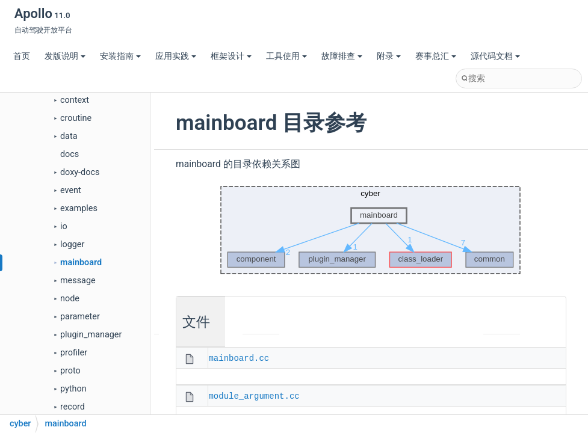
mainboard (81, 262)
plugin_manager (91, 335)
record (72, 407)
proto (70, 371)
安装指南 (120, 56)
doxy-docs (79, 172)
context (74, 100)
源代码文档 (495, 56)
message (78, 280)
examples (78, 208)
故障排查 (341, 56)
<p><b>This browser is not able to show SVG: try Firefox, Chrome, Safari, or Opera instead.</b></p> (370, 230)
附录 (389, 56)
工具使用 (286, 56)
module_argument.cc (253, 395)
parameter (80, 317)
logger (72, 244)
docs (69, 154)
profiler (73, 353)
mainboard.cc (238, 358)
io (63, 226)
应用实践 (175, 56)
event (70, 190)
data (68, 136)
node (69, 298)
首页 (21, 56)
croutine (75, 118)
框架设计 (231, 56)
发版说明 (65, 56)
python (73, 389)
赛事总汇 (435, 56)
